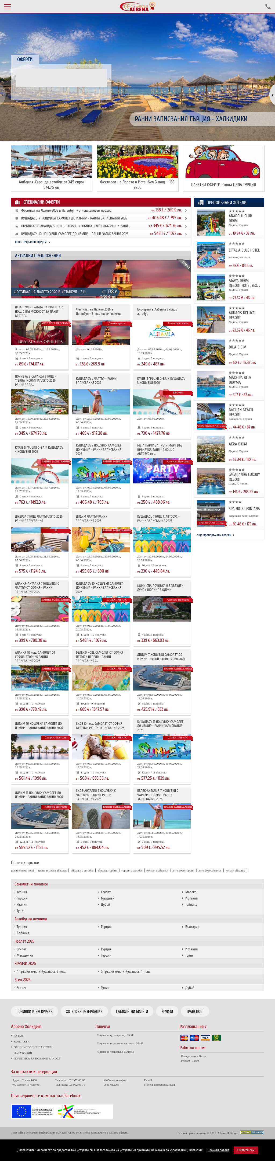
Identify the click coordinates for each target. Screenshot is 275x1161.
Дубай (105, 904)
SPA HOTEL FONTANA (244, 508)
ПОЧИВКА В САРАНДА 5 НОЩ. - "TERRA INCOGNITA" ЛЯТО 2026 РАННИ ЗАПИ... (75, 226)
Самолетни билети (132, 1011)
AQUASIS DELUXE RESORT (242, 315)
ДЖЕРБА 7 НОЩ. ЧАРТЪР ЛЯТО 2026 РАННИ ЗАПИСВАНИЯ (39, 519)
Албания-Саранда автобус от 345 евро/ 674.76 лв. (51, 185)
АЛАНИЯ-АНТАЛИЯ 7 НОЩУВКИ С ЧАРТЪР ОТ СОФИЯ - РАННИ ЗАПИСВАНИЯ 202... (37, 588)
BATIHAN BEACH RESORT (241, 412)
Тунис (21, 911)
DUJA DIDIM (237, 347)
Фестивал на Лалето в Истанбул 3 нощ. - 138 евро (137, 185)
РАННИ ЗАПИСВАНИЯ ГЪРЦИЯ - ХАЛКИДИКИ (191, 119)
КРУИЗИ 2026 (25, 963)
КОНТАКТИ (22, 1041)
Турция (22, 892)
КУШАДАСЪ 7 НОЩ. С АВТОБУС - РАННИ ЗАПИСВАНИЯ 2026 (158, 519)
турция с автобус (131, 870)
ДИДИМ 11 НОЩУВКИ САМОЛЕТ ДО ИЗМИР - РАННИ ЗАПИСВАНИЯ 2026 (39, 795)
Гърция (22, 898)
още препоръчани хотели (214, 535)
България (192, 927)
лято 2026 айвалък (210, 870)
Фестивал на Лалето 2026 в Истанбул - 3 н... (51, 292)
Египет (106, 892)
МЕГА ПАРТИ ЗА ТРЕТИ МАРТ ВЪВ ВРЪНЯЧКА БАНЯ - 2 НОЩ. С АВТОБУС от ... (160, 450)
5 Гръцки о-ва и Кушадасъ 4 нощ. (125, 972)
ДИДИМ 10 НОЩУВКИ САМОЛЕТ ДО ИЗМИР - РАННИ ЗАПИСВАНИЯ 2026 (39, 726)
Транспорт (195, 1011)
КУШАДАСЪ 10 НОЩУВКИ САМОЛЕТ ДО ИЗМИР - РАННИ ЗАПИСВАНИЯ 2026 (74, 234)
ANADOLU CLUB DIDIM (240, 218)
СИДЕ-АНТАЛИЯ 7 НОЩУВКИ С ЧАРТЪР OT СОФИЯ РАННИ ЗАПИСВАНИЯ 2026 (96, 795)
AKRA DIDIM (238, 444)
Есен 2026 (22, 979)
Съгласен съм (246, 1150)
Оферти (24, 59)
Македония (25, 955)
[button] (269, 95)
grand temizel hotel (22, 870)
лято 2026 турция (183, 870)
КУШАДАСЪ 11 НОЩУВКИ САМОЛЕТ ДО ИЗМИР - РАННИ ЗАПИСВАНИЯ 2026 (160, 726)
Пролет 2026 (24, 941)
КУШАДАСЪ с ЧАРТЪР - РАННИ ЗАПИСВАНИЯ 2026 (96, 381)
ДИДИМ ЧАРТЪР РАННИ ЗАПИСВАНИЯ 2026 (91, 519)
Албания (23, 933)
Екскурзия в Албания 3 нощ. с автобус (157, 312)
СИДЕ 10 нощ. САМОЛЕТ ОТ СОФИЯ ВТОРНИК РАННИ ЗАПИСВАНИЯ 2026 (100, 726)
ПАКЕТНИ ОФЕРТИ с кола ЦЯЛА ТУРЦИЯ (223, 184)
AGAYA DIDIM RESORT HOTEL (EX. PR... (243, 283)
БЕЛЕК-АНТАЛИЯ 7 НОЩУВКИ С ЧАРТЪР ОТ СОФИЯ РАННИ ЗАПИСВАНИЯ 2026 (157, 795)
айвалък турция (107, 870)
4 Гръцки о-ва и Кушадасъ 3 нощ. (41, 972)
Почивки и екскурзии (34, 1011)
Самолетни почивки (31, 884)
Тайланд (191, 904)
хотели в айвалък (157, 870)
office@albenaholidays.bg (159, 1084)
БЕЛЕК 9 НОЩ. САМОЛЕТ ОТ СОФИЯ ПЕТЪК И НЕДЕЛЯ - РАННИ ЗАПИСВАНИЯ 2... (99, 657)
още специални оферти (30, 242)
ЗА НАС (19, 1035)
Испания (191, 898)
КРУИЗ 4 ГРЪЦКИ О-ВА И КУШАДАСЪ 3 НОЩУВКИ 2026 (161, 381)
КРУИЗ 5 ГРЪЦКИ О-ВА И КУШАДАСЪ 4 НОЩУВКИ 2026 (39, 450)
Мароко (190, 892)
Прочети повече (218, 1150)
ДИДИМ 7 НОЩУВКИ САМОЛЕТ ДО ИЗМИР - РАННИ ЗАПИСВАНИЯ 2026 (161, 657)
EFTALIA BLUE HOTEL (244, 250)
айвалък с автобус (82, 870)
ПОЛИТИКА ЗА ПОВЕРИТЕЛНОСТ (37, 1058)
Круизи (167, 1011)
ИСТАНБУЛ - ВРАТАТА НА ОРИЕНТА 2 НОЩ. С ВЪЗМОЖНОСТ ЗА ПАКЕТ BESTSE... (39, 311)
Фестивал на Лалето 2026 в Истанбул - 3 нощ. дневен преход (66, 210)
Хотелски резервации (84, 1011)
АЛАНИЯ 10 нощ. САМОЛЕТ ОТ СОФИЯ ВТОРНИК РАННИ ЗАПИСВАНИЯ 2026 (35, 657)
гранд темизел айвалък (52, 870)
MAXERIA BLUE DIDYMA (240, 380)
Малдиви (107, 898)
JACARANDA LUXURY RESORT (244, 477)
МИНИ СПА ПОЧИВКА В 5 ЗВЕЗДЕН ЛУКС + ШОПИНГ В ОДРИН (160, 588)
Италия (22, 904)
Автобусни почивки (31, 919)
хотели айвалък (235, 870)
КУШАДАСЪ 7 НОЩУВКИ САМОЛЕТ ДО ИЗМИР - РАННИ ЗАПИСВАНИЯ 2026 (74, 218)
